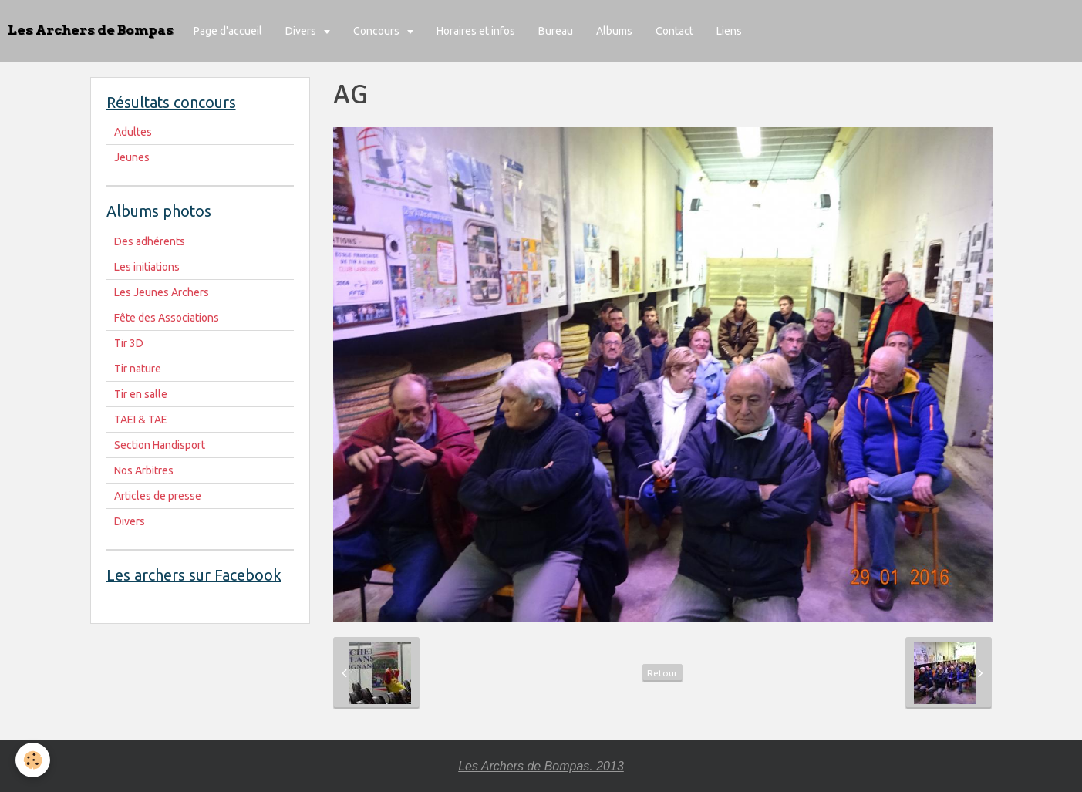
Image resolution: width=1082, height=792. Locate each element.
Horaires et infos (476, 31)
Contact (674, 31)
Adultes (133, 132)
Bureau (555, 31)
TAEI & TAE (140, 419)
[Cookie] (32, 760)
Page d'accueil (228, 31)
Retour (662, 673)
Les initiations (147, 267)
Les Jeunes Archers (161, 292)
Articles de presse (157, 496)
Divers (302, 31)
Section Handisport (159, 445)
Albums (614, 31)
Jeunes (132, 157)
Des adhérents (149, 241)
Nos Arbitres (144, 470)
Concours (377, 31)
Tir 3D (128, 343)
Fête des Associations (166, 318)
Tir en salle (140, 394)
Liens (729, 31)
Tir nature (137, 368)
